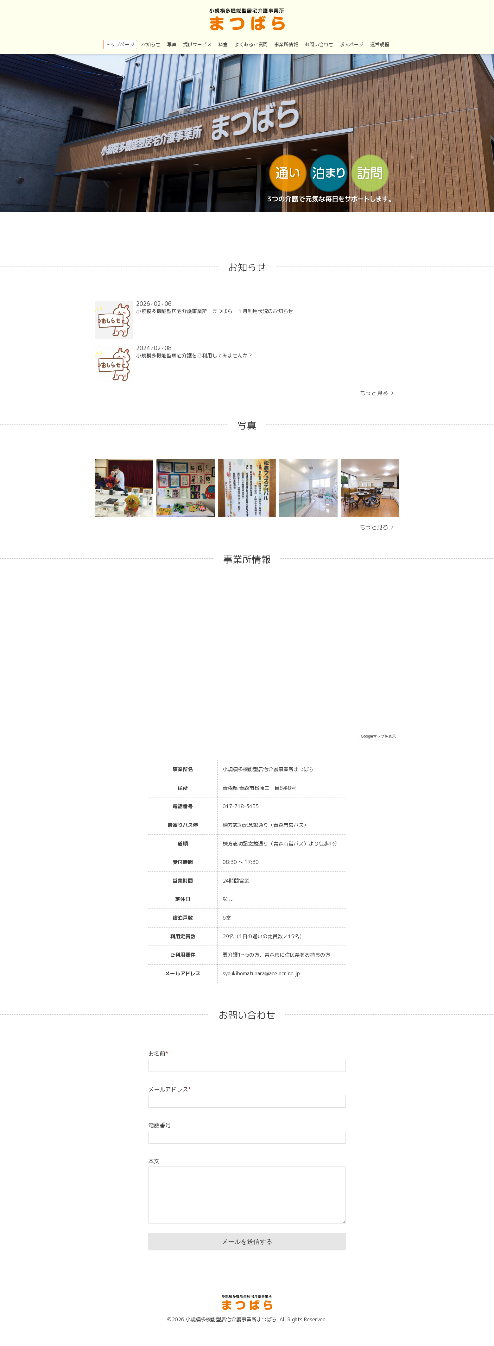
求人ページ (352, 44)
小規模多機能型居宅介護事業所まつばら (231, 1319)
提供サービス (197, 44)
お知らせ (150, 44)
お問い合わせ (319, 44)
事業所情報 (286, 44)
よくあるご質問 (251, 44)
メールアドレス (169, 1089)
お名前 (158, 1054)
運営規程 (379, 44)
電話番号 (159, 1125)
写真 (171, 44)
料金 (223, 44)
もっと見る (376, 393)
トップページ (120, 44)
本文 (154, 1161)
